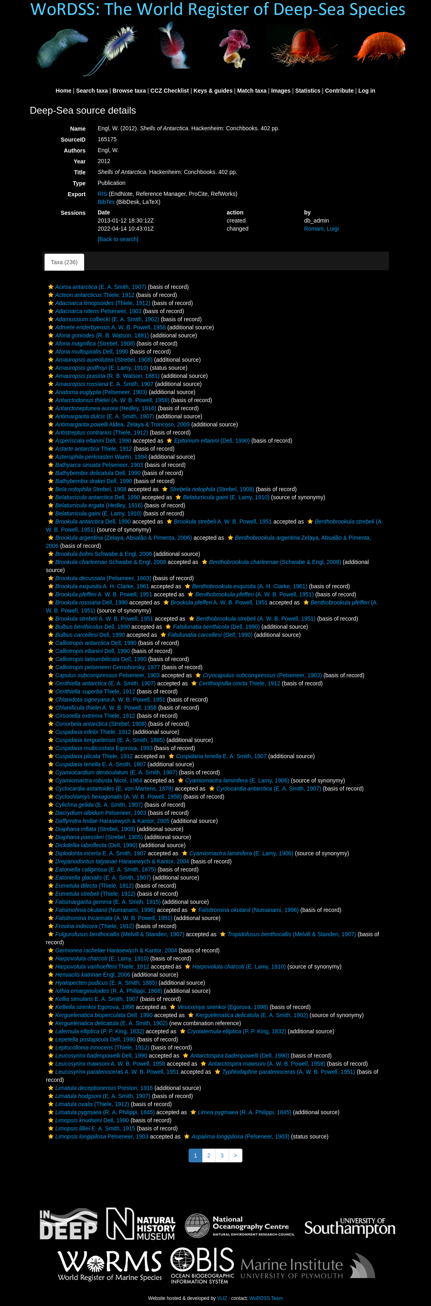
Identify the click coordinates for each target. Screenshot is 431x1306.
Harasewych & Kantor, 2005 (108, 821)
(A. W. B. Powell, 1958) (108, 400)
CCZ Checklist (170, 90)
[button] (50, 287)
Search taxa (92, 90)
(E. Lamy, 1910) (97, 368)
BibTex (106, 202)
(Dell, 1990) (207, 440)
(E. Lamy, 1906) (232, 780)
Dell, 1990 (87, 351)
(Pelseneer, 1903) (96, 392)
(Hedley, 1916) (101, 408)
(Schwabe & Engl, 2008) (270, 562)
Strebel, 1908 (86, 489)
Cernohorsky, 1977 (103, 667)
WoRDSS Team (266, 1298)
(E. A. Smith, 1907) (96, 287)
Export (76, 194)
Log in (366, 90)
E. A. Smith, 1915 (91, 1128)
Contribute (339, 90)
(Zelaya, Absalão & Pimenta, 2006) (119, 537)
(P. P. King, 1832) (95, 1031)
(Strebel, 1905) (94, 837)
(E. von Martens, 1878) (110, 788)
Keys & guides (212, 90)
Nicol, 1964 (94, 780)
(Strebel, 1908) (90, 343)
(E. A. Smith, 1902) (102, 319)
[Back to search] (118, 239)
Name (77, 128)
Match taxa (251, 90)
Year (80, 161)
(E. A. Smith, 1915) (103, 902)
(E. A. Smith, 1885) (105, 740)
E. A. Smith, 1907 (100, 384)
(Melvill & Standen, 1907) (115, 934)
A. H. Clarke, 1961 (97, 586)
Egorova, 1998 (90, 1007)
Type (79, 183)
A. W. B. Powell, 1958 (106, 327)
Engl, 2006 (88, 974)
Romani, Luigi (321, 228)
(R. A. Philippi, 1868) (104, 991)
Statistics (308, 90)
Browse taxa (129, 90)
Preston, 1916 (99, 1088)
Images (281, 90)
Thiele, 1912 (90, 295)
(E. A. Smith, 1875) (101, 869)
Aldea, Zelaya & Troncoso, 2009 (118, 424)
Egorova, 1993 (99, 748)
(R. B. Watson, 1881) (97, 335)
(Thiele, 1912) (98, 303)
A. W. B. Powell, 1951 (218, 521)
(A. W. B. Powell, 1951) (250, 594)
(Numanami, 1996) (100, 910)
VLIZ (222, 1298)
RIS (102, 194)
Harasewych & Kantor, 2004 (117, 861)
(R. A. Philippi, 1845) (100, 1112)
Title (80, 172)
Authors (75, 150)
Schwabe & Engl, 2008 (99, 554)
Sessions (73, 213)
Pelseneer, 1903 (94, 311)
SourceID (73, 139)
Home (64, 90)
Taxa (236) (64, 262)
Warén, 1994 (96, 457)
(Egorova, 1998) (218, 1007)
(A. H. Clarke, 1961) (245, 586)
